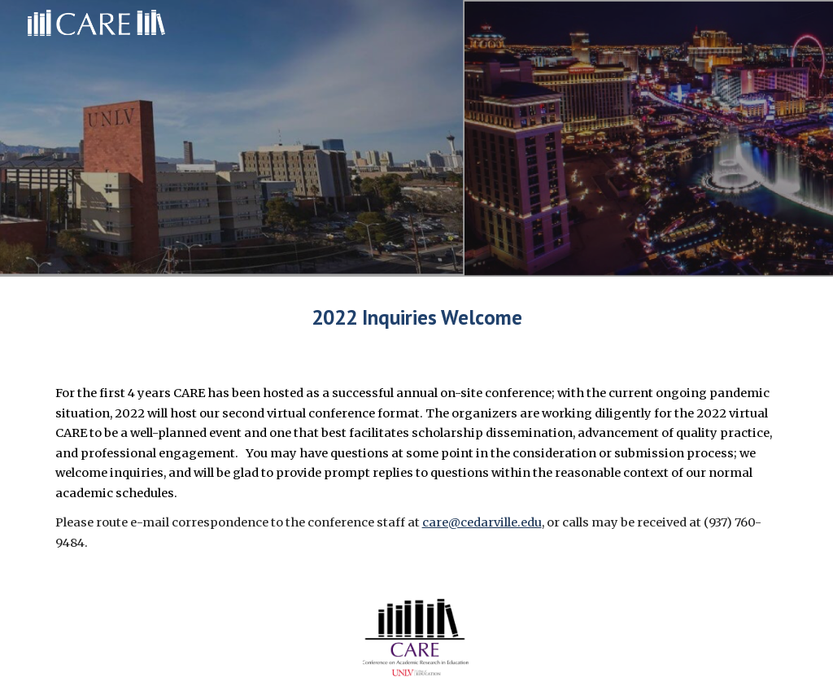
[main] (417, 317)
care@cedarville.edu (482, 522)
